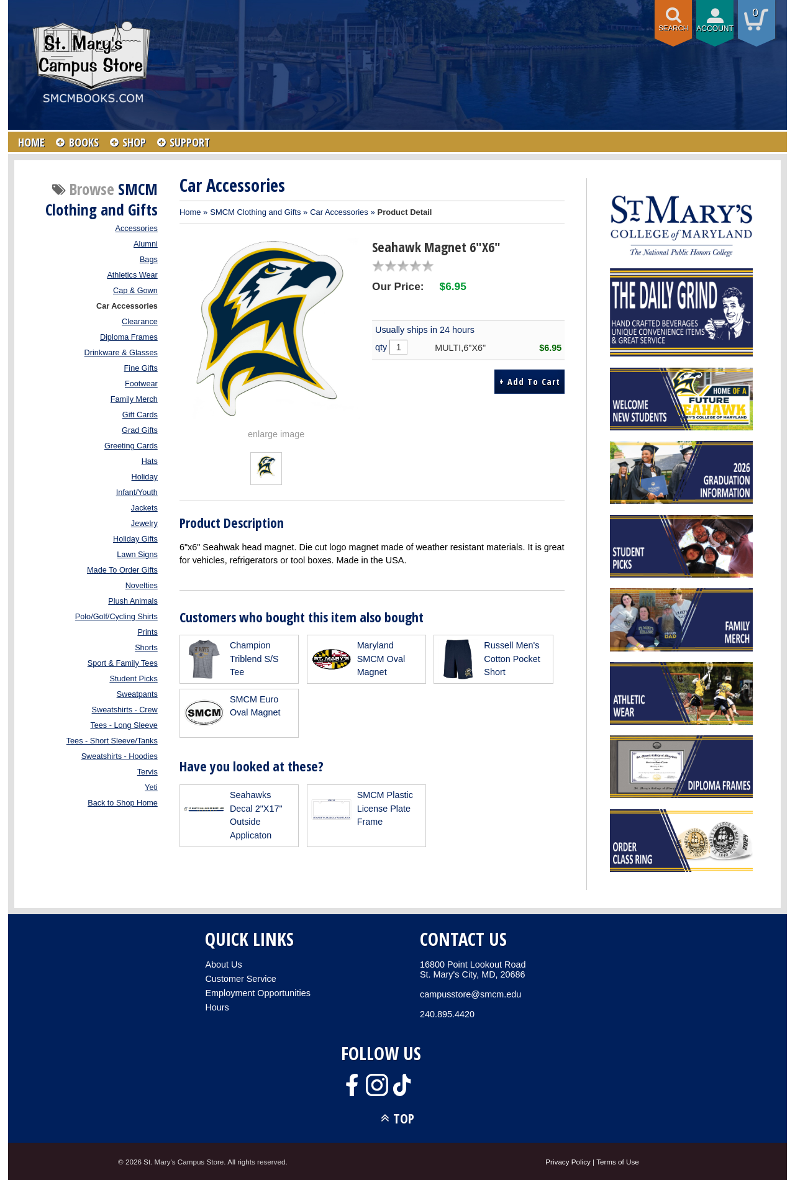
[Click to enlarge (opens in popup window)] (266, 475)
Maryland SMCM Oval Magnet (381, 658)
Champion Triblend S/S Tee (254, 658)
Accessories (137, 228)
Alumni (146, 244)
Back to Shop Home (123, 803)
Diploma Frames (129, 337)
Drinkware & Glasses (121, 352)
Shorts (146, 647)
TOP (403, 1118)
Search (673, 28)
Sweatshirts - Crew (125, 710)
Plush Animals (133, 601)
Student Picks (133, 678)
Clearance (140, 321)
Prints (147, 632)
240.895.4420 (447, 1014)
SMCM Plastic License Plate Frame (385, 808)
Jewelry (144, 523)
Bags (149, 259)
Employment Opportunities (258, 993)
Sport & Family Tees (123, 663)
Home (190, 212)
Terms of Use (617, 1162)
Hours (217, 1007)
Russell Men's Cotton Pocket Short (512, 658)
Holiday (145, 477)
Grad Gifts (140, 430)
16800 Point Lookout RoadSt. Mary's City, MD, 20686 (472, 969)
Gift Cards (140, 415)
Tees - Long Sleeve (123, 725)
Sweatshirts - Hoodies (119, 756)
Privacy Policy (568, 1162)
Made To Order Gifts (122, 570)
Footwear (141, 383)
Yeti (151, 787)
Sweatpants (137, 694)
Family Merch (134, 399)
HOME (32, 142)
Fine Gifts (141, 368)
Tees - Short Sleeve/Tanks (112, 741)
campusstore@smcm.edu (470, 994)
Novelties (141, 585)
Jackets (144, 508)
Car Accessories (127, 306)
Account (715, 28)
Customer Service (240, 979)
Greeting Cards (131, 446)
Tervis (147, 772)
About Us (223, 964)
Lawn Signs (137, 554)
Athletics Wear (132, 275)
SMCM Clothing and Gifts (255, 212)
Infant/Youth (137, 492)
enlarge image (276, 434)
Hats (150, 461)
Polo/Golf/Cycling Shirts (116, 616)
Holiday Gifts (135, 539)
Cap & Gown (135, 290)
